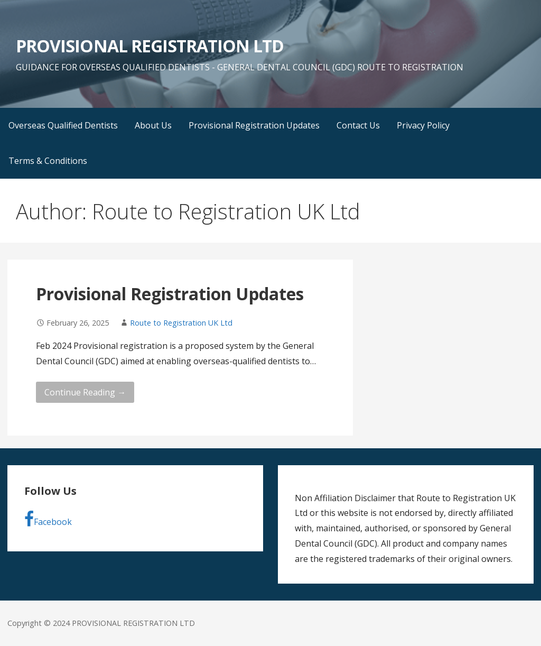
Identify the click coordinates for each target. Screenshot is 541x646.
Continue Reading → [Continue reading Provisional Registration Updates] (85, 392)
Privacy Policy (423, 125)
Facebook (48, 519)
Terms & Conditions (47, 161)
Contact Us (358, 125)
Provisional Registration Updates (254, 125)
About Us (153, 125)
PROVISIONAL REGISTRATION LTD (150, 45)
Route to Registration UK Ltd (181, 323)
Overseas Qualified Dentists (63, 125)
